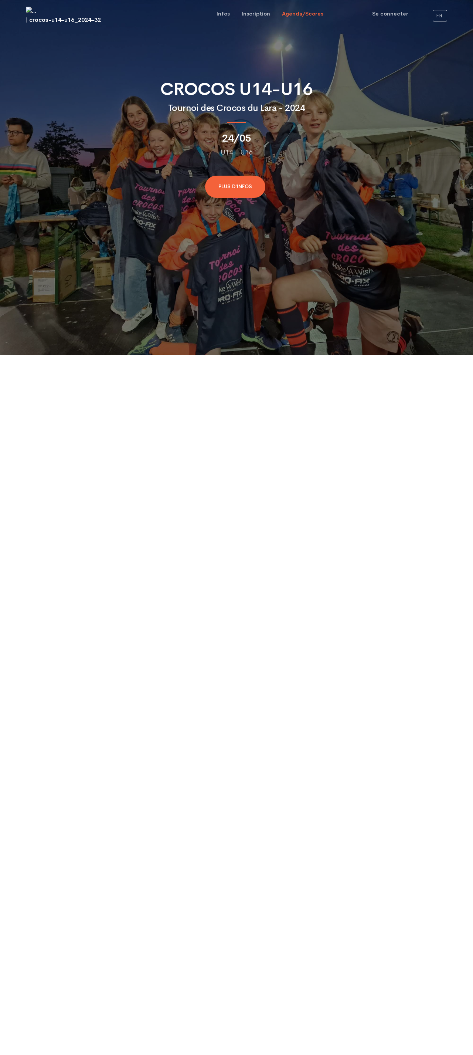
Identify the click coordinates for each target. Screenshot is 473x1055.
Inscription (256, 13)
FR (439, 15)
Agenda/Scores (302, 13)
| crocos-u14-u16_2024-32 (63, 15)
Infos (223, 13)
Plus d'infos (235, 186)
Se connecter (390, 13)
